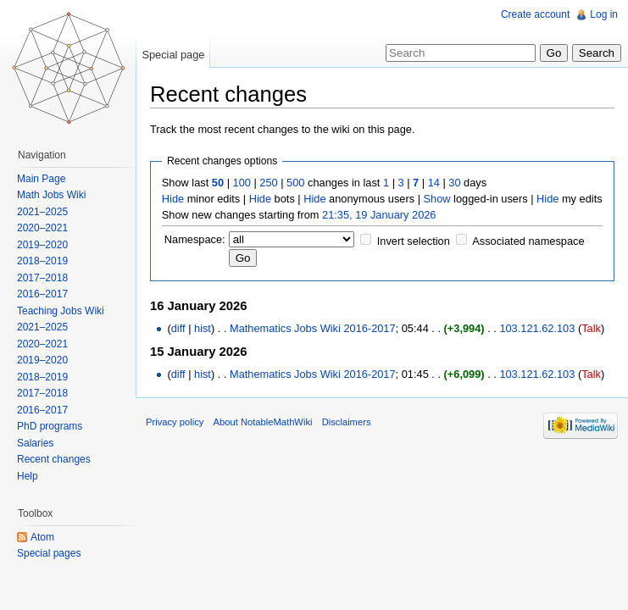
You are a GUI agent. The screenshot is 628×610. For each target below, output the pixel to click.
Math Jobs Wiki (51, 195)
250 (268, 182)
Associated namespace (528, 241)
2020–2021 (42, 228)
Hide (173, 198)
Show (437, 198)
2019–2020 (42, 245)
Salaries (35, 443)
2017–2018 (42, 278)
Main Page (41, 179)
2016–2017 (42, 294)
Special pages (49, 553)
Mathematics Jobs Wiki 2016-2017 (313, 328)
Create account (535, 14)
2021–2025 (42, 212)
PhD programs (49, 426)
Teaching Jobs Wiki (60, 311)
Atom (42, 537)
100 (242, 182)
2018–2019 (42, 261)
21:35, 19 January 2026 (379, 214)
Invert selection (413, 241)
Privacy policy (174, 422)
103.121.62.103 (537, 328)
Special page (173, 54)
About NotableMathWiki (263, 422)
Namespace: (194, 239)
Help (27, 476)
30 (454, 182)
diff (178, 328)
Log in (604, 14)
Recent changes (54, 459)
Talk (591, 328)
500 (295, 182)
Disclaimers (346, 422)
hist (202, 328)
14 (434, 182)
